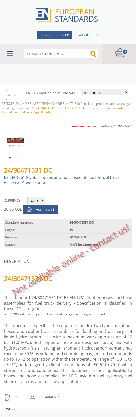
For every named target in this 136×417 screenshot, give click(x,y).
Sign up (63, 35)
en (96, 35)
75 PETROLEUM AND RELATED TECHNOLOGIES (33, 101)
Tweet (9, 408)
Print (16, 396)
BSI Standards (9, 93)
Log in (45, 35)
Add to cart (45, 209)
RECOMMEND (48, 396)
